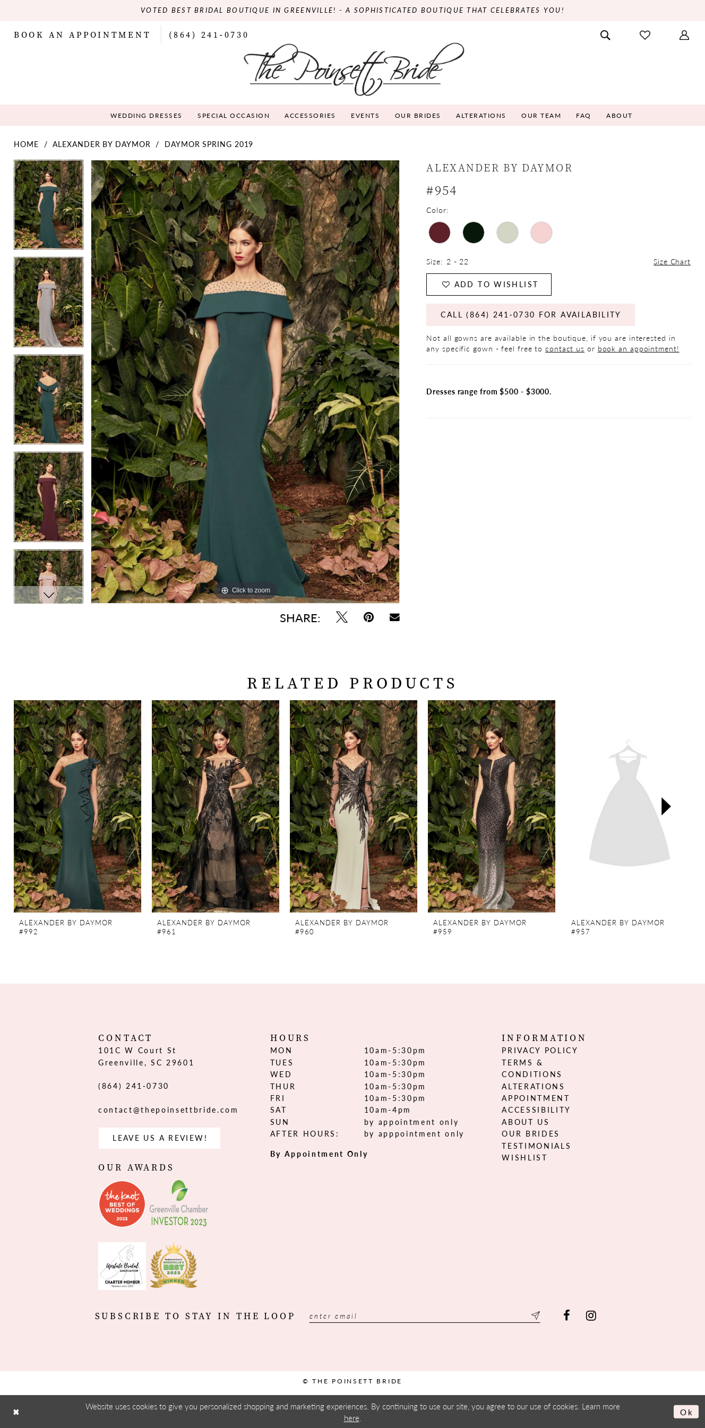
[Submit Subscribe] (536, 1316)
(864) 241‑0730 (133, 1085)
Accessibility (536, 1110)
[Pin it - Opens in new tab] (368, 617)
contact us (564, 348)
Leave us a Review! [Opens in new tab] (160, 1138)
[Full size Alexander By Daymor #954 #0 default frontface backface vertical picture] (245, 381)
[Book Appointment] (82, 34)
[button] (685, 34)
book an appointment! (639, 348)
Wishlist (524, 1157)
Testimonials (536, 1145)
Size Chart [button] (672, 261)
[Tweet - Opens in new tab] (342, 617)
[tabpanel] (48, 208)
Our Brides (531, 1133)
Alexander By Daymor (101, 144)
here (351, 1417)
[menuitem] (82, 34)
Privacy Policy (540, 1050)
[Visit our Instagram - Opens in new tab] (591, 1316)
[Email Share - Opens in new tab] (394, 617)
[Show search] (606, 34)
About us (525, 1121)
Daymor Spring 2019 (209, 144)
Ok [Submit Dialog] (686, 1411)
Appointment (536, 1097)
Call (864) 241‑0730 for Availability (531, 315)
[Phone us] (209, 34)
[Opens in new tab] (122, 1204)
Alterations (533, 1086)
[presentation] (77, 807)
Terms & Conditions (532, 1068)
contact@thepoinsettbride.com (168, 1109)
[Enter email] (426, 1316)
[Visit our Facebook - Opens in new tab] (567, 1316)
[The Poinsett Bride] (352, 68)
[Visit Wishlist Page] (646, 34)
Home (26, 144)
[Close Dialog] (16, 1411)
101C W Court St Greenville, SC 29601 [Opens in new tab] (146, 1056)
